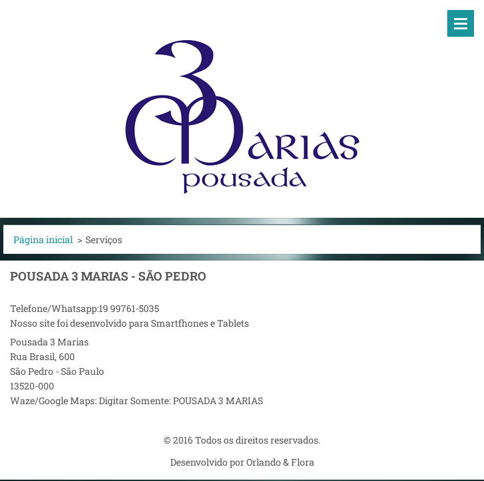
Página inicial (43, 239)
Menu (460, 23)
